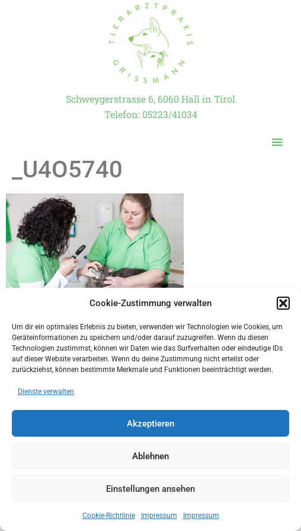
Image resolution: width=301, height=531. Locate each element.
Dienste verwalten (46, 391)
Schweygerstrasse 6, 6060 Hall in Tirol (150, 99)
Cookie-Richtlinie (108, 515)
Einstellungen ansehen (150, 489)
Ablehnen (150, 456)
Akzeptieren (150, 423)
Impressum (159, 515)
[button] (283, 303)
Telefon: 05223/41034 (150, 114)
